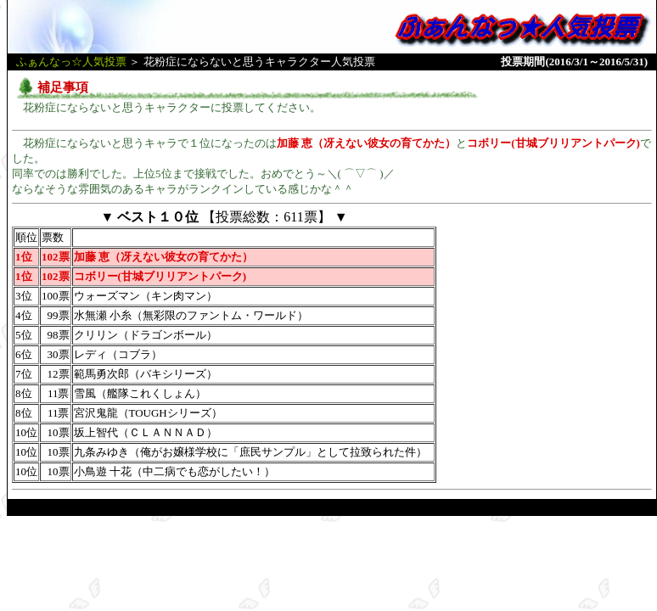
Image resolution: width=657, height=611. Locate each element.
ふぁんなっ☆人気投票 (71, 61)
